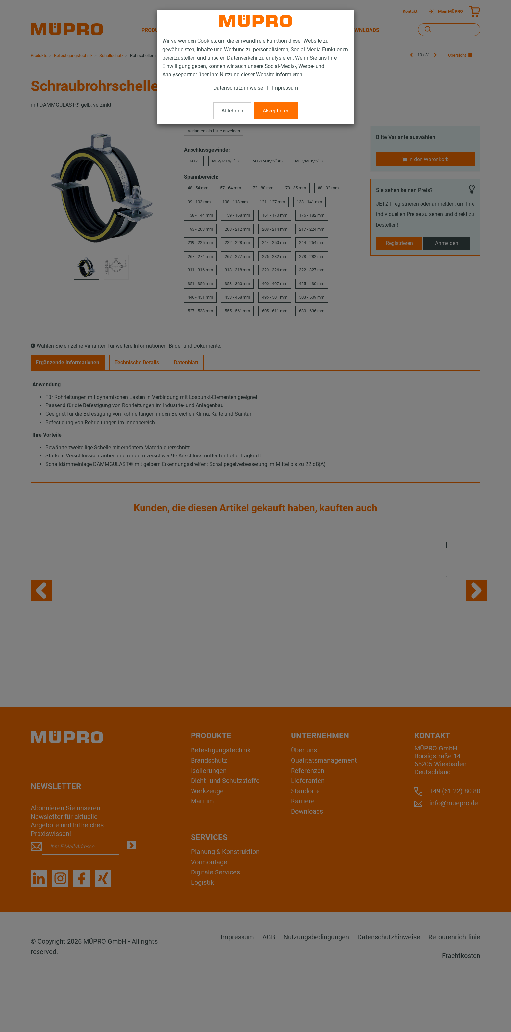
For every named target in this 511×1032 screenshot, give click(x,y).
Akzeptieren (276, 111)
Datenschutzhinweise (238, 88)
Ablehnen (232, 111)
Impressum (285, 88)
